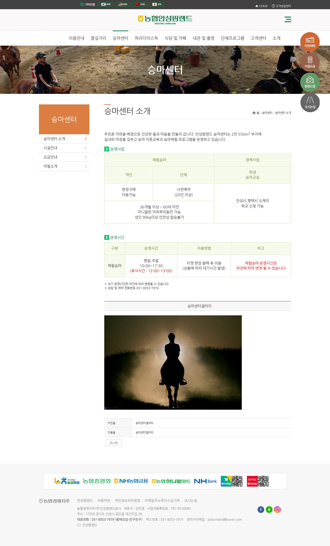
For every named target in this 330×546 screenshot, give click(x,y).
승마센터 (120, 38)
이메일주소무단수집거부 (162, 500)
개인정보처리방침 (127, 500)
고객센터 (258, 38)
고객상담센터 (283, 6)
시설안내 (50, 148)
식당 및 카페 (175, 38)
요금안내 (50, 157)
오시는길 (190, 500)
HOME (263, 6)
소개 (276, 38)
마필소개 (50, 166)
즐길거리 (98, 38)
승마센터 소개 (54, 139)
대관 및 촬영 (203, 38)
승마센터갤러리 (144, 423)
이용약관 (103, 500)
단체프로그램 (232, 38)
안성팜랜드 (85, 500)
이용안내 (76, 38)
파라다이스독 (146, 38)
